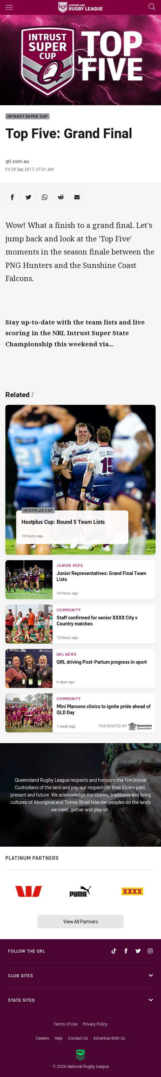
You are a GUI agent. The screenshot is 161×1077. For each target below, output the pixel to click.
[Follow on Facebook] (126, 951)
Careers (42, 1038)
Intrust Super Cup (27, 116)
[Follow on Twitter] (138, 951)
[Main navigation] (9, 7)
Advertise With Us (109, 1038)
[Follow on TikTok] (114, 951)
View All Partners (80, 921)
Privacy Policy (95, 1024)
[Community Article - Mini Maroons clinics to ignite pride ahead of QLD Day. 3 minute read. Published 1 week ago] (80, 712)
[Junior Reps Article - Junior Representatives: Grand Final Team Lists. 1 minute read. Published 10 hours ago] (80, 579)
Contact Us (78, 1038)
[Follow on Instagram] (150, 951)
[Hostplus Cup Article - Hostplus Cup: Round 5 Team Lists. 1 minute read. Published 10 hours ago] (80, 480)
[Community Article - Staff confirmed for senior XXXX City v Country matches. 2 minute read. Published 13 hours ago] (80, 624)
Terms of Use (65, 1024)
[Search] (152, 7)
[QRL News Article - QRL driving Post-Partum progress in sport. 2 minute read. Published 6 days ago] (80, 668)
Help (59, 1038)
